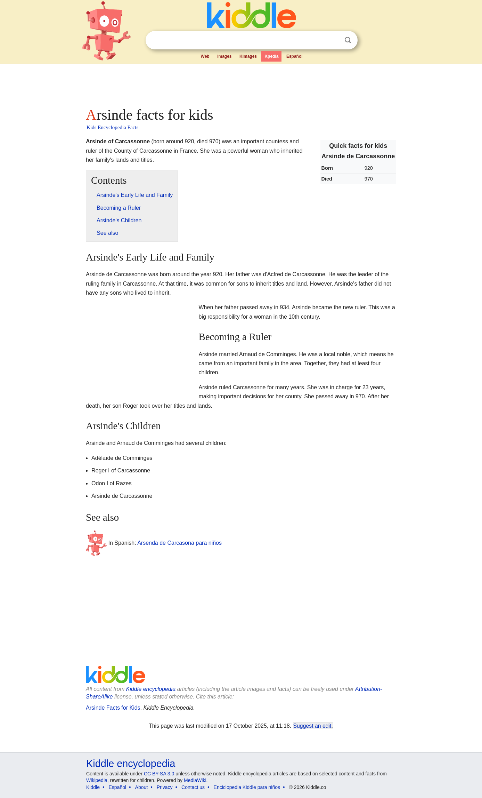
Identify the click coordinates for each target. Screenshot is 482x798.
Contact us (193, 787)
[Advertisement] (240, 83)
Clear (334, 40)
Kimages (248, 56)
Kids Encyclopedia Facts (112, 127)
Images (224, 56)
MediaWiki (195, 780)
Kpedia (271, 56)
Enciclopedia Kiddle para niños (247, 787)
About (141, 787)
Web (205, 56)
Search (348, 40)
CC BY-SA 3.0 (159, 773)
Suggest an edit (312, 726)
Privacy (165, 787)
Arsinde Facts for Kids (113, 708)
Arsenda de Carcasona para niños (179, 542)
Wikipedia (96, 780)
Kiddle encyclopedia (150, 689)
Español (294, 56)
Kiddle (93, 787)
